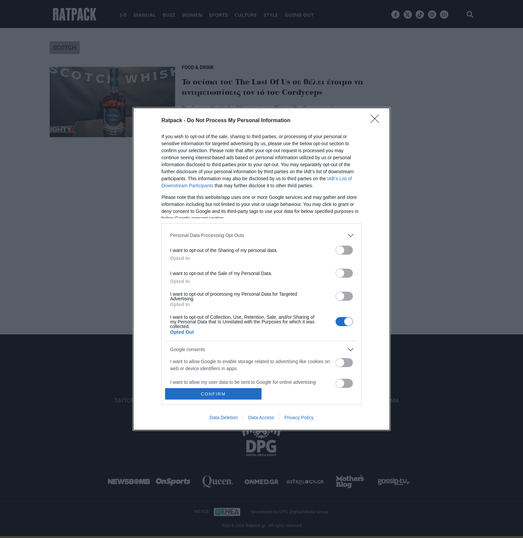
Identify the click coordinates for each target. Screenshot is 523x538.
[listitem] (261, 235)
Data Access (261, 417)
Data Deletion (223, 417)
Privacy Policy (299, 417)
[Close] (377, 120)
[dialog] (261, 269)
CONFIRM (213, 393)
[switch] (344, 250)
